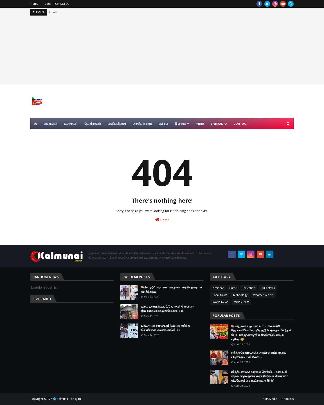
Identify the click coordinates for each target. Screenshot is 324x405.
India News (268, 288)
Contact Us (62, 4)
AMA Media (270, 399)
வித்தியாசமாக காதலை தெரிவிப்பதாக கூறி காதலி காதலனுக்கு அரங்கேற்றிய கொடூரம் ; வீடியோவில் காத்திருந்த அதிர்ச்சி (259, 376)
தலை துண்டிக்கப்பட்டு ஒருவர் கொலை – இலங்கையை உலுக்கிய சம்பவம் (167, 308)
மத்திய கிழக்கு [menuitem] (117, 124)
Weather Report (263, 295)
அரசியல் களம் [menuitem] (142, 124)
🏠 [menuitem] (35, 124)
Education (249, 288)
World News (220, 302)
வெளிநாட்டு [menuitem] (92, 124)
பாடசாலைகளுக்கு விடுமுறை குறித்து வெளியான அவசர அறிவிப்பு (165, 328)
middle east (241, 302)
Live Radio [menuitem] (219, 124)
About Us (288, 399)
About (47, 4)
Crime (233, 288)
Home (34, 4)
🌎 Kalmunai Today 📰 (67, 399)
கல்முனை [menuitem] (50, 124)
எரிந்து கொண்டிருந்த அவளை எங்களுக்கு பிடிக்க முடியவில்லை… (258, 355)
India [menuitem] (200, 124)
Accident (218, 288)
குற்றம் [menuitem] (163, 124)
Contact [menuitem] (241, 124)
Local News (220, 295)
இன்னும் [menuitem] (180, 124)
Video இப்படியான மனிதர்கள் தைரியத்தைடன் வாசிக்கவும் (171, 289)
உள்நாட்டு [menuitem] (71, 124)
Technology (240, 295)
